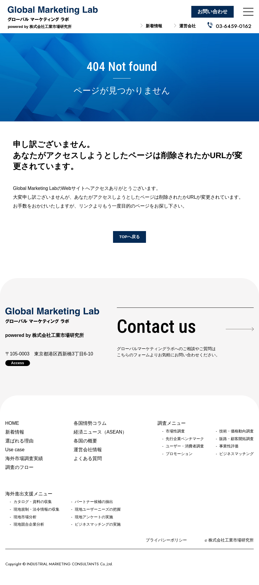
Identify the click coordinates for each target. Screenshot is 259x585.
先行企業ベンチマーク (185, 439)
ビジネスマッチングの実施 (98, 524)
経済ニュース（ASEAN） (100, 431)
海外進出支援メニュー (28, 493)
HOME (12, 423)
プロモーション (179, 454)
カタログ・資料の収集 (33, 502)
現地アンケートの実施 (94, 517)
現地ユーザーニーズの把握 (98, 509)
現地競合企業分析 (29, 524)
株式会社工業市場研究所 (231, 540)
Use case (15, 449)
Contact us (156, 326)
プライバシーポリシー (166, 540)
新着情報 (154, 26)
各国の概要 (85, 440)
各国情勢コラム (90, 423)
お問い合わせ (212, 11)
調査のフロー (19, 467)
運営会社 (187, 26)
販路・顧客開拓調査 (236, 439)
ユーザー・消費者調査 (185, 446)
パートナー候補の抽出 (94, 502)
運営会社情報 (88, 449)
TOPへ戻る (129, 237)
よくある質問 (88, 458)
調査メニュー (171, 423)
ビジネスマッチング (236, 454)
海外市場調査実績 (24, 458)
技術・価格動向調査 (236, 431)
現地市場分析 (25, 517)
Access (17, 363)
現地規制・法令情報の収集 (36, 509)
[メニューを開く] (248, 11)
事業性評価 (228, 446)
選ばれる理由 (19, 440)
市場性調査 (175, 431)
